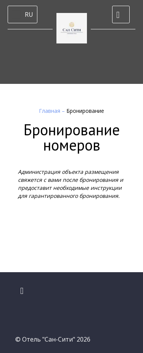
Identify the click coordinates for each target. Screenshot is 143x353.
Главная (50, 110)
